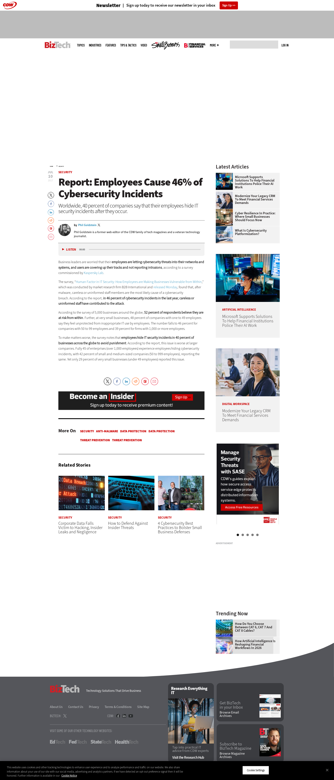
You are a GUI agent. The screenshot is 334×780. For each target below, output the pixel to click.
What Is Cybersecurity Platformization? (251, 232)
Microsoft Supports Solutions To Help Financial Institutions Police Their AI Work (254, 182)
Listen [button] (71, 249)
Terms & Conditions (118, 707)
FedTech (78, 742)
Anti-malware (107, 431)
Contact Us (75, 707)
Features (110, 45)
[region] (167, 770)
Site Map (143, 707)
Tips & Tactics (128, 45)
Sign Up (227, 5)
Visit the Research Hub (188, 757)
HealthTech (126, 742)
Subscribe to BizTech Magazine (235, 746)
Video (144, 45)
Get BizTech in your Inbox (231, 705)
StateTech (101, 742)
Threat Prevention (95, 440)
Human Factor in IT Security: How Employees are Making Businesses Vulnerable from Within (139, 282)
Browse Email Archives (229, 714)
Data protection (133, 431)
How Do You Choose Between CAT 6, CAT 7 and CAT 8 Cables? (253, 627)
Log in (284, 45)
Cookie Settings (256, 770)
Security (61, 166)
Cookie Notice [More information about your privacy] (69, 775)
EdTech (57, 742)
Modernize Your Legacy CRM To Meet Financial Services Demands (255, 199)
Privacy (94, 707)
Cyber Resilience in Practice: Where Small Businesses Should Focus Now (255, 217)
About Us (56, 707)
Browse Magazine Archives (232, 755)
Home (51, 166)
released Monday (165, 287)
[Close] (327, 770)
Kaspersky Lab (93, 273)
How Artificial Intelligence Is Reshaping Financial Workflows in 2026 (255, 644)
